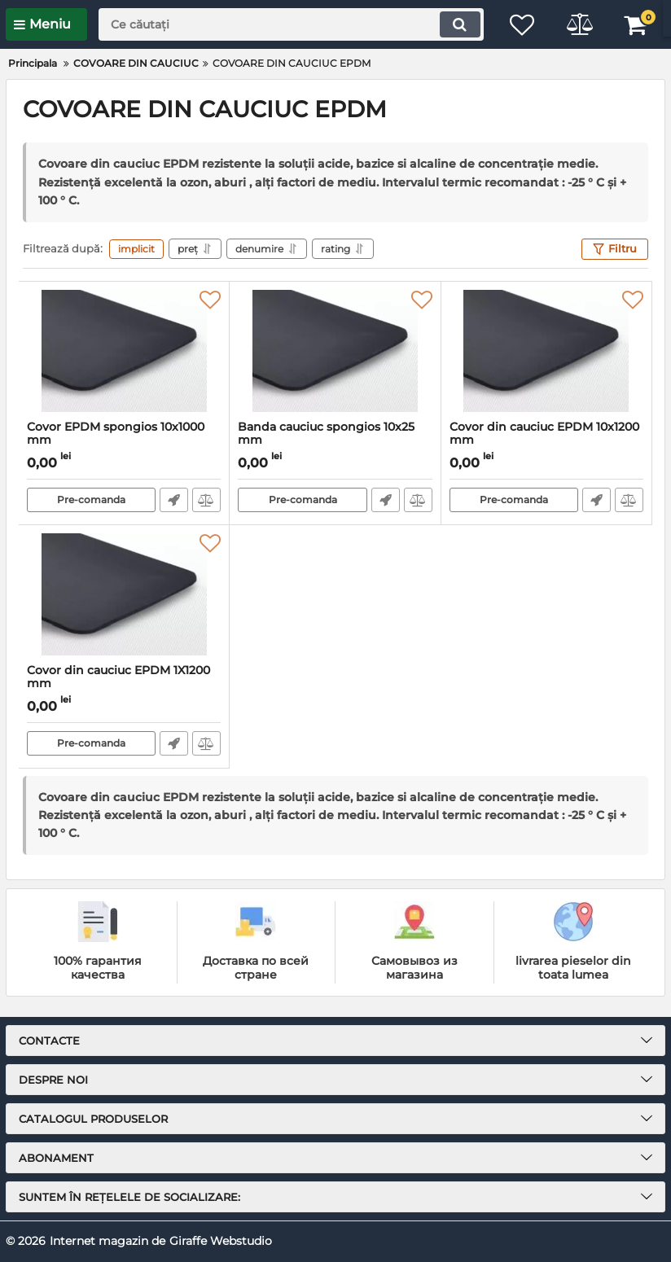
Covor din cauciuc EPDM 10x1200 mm (546, 441)
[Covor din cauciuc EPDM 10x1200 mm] (546, 351)
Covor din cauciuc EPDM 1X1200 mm (124, 685)
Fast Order (174, 500)
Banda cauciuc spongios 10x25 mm (335, 441)
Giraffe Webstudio (220, 1241)
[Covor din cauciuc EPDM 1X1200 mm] (124, 594)
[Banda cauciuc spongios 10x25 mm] (335, 351)
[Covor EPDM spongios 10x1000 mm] (124, 351)
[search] (291, 24)
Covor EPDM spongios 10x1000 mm (124, 441)
